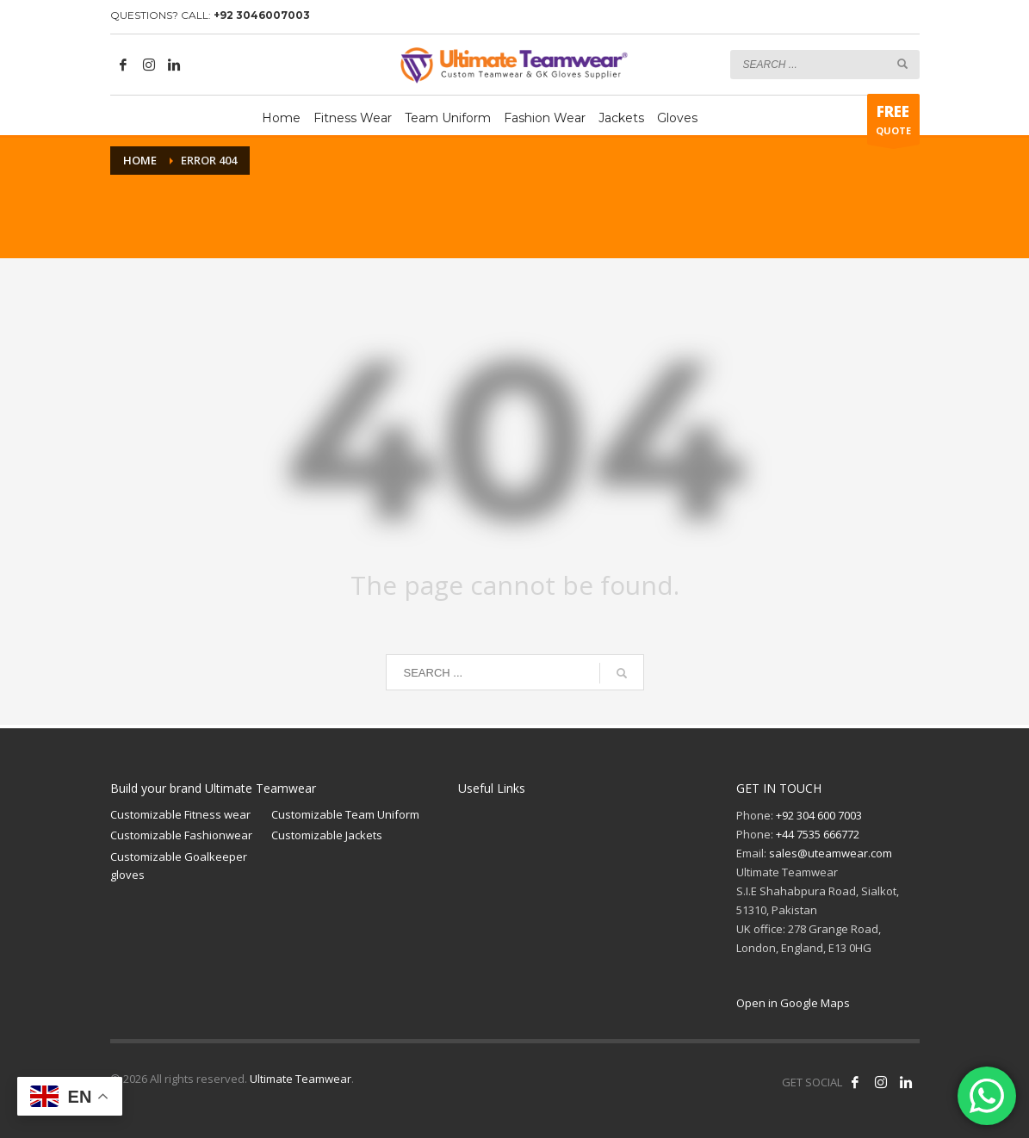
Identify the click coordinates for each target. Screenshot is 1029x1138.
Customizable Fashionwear (181, 835)
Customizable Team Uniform (345, 814)
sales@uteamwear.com (830, 853)
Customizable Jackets (326, 835)
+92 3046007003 (262, 15)
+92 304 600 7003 (819, 815)
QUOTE (893, 123)
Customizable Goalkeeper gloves (178, 865)
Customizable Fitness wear (180, 814)
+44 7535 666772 (817, 834)
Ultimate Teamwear (300, 1078)
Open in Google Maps (793, 1003)
